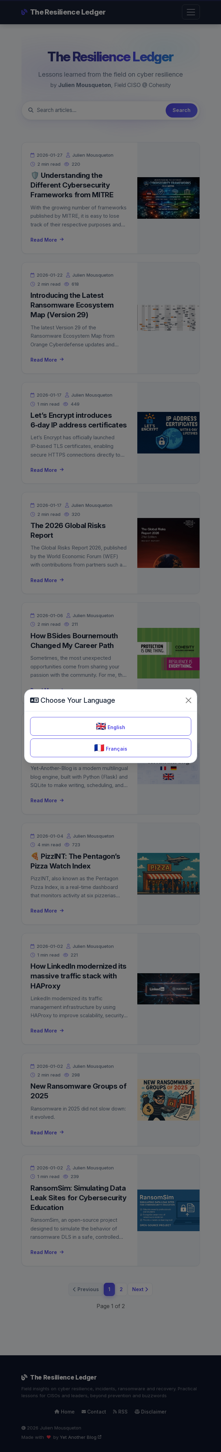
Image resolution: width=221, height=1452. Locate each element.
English (110, 726)
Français (110, 748)
